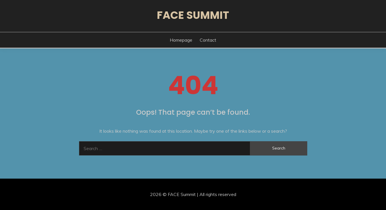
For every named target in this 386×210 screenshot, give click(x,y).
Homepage (181, 40)
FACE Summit (193, 15)
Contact (208, 40)
